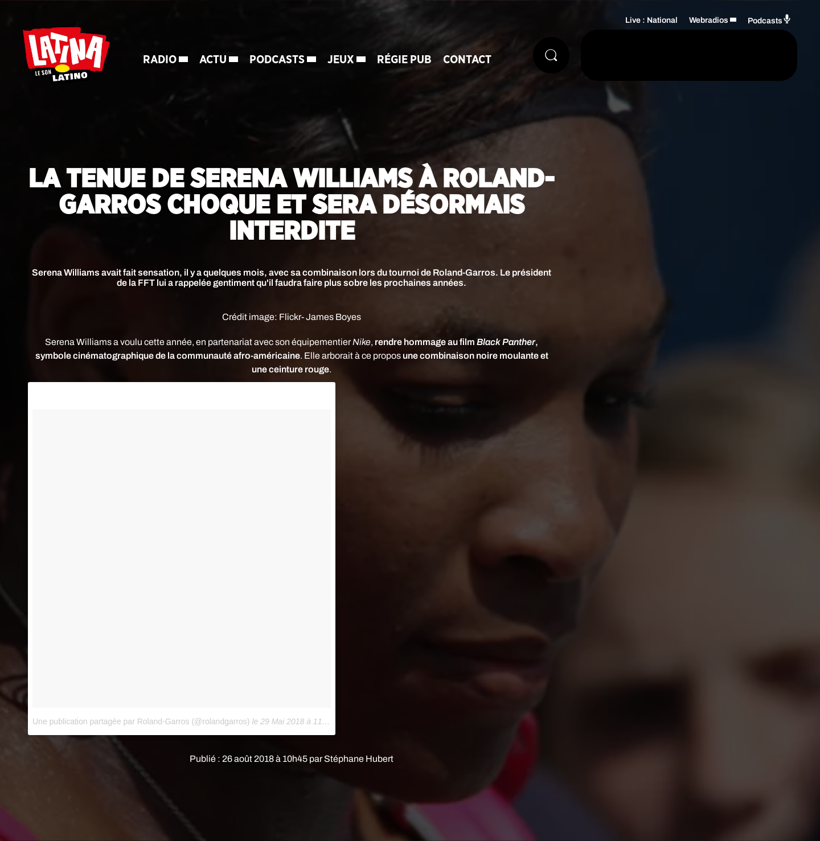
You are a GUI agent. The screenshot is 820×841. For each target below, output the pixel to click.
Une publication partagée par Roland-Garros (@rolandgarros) (141, 721)
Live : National (651, 20)
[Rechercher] (551, 55)
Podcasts (277, 59)
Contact (467, 59)
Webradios (708, 20)
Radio (160, 59)
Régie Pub (404, 59)
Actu (213, 59)
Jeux (340, 59)
